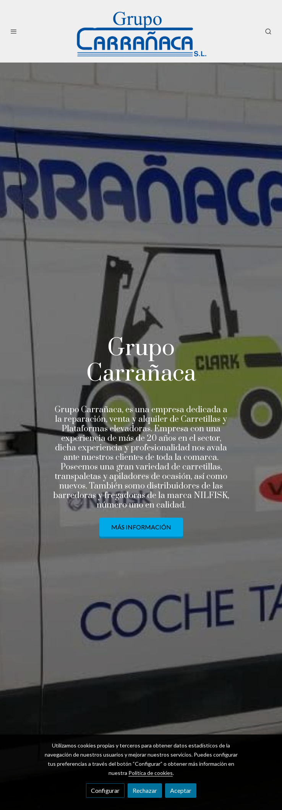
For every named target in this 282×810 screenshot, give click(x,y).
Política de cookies (150, 773)
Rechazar (145, 790)
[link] (141, 31)
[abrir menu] (13, 31)
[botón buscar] (268, 31)
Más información (141, 527)
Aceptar (180, 790)
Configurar (105, 790)
